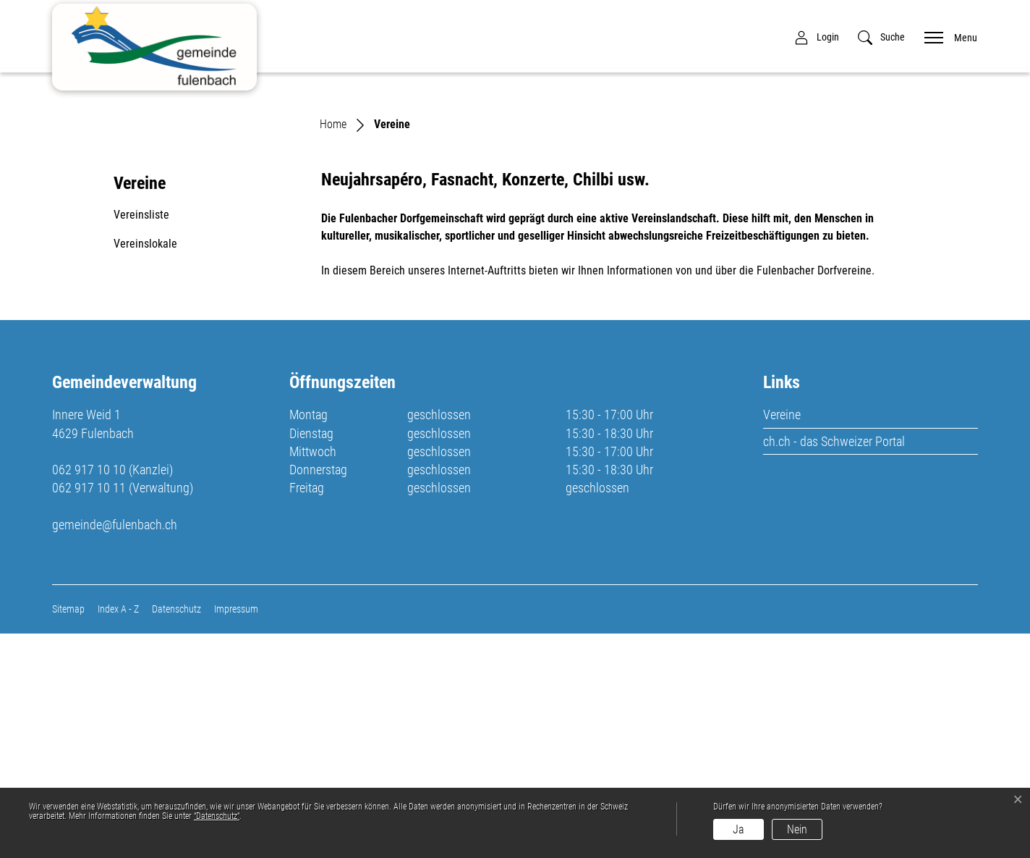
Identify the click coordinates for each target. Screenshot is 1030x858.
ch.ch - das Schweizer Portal (834, 665)
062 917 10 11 (89, 712)
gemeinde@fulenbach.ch (114, 748)
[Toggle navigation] (946, 37)
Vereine (782, 639)
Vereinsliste (141, 439)
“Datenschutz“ (216, 816)
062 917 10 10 (89, 694)
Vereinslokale (145, 468)
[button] (881, 37)
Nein (797, 829)
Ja (738, 829)
